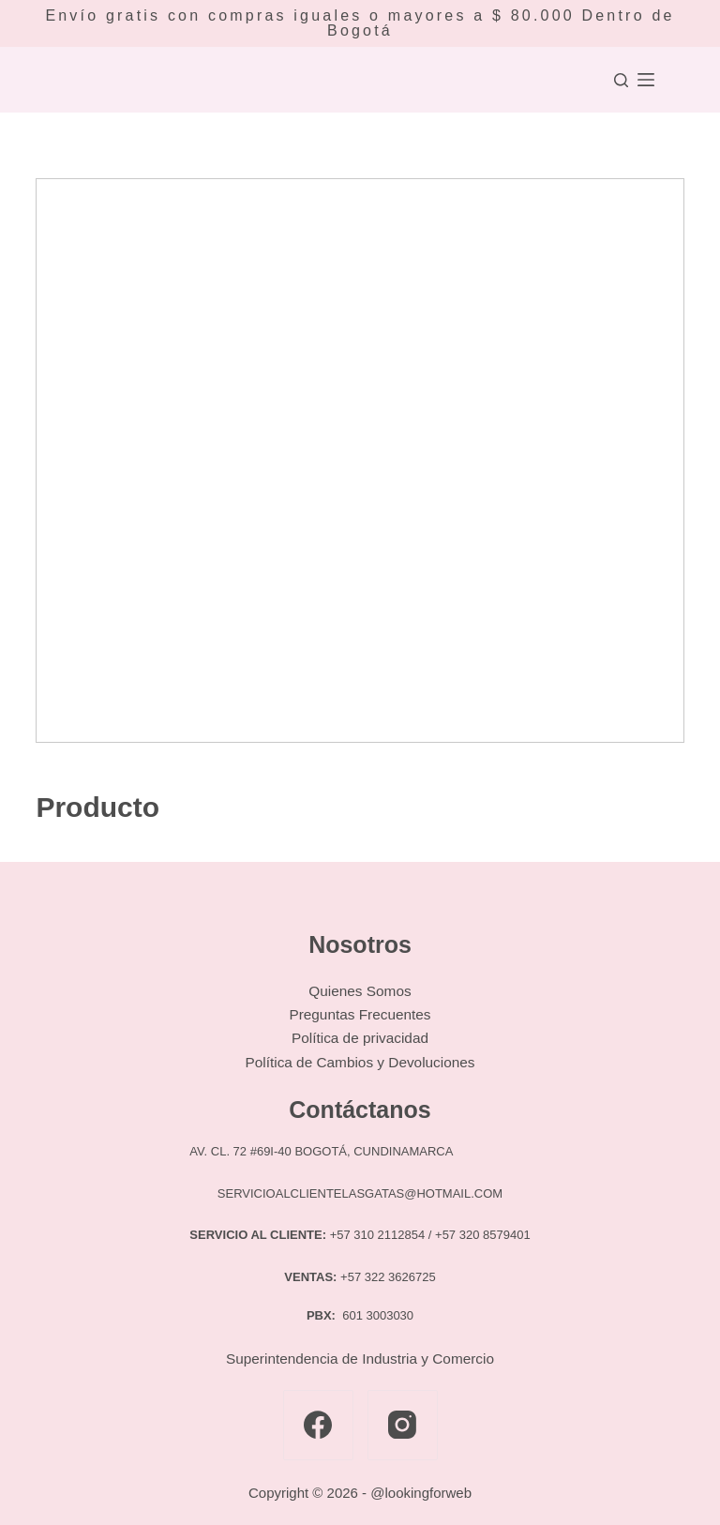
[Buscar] (621, 80)
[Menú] (646, 79)
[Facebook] (318, 1425)
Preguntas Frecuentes (359, 1014)
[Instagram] (403, 1425)
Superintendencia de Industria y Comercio (360, 1358)
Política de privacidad (360, 1038)
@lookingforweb (421, 1493)
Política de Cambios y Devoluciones (359, 1062)
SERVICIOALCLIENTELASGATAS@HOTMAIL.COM (360, 1193)
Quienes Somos (359, 991)
